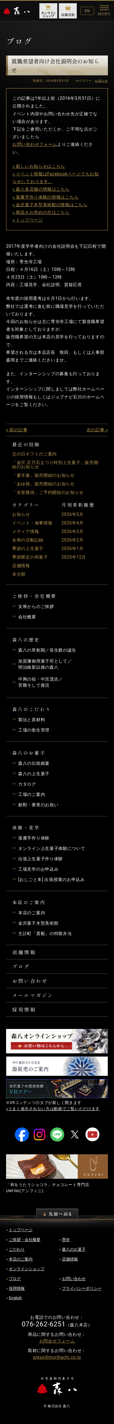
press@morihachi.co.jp (57, 1357)
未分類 (19, 574)
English (15, 1298)
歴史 (66, 1239)
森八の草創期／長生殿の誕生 (47, 650)
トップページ (21, 1230)
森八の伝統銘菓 (34, 763)
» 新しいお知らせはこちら (38, 166)
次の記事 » (97, 429)
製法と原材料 (31, 719)
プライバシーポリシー (82, 1288)
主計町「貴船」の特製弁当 (45, 933)
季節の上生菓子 (27, 548)
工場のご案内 (31, 794)
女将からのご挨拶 (36, 606)
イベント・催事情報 (32, 522)
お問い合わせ (30, 980)
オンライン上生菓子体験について (51, 848)
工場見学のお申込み (38, 869)
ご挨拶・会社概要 (24, 1239)
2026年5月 (72, 514)
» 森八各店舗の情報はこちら (41, 189)
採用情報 (24, 1009)
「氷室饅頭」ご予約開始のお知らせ (48, 492)
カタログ (27, 784)
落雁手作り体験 (34, 838)
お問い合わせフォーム (34, 144)
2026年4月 (72, 522)
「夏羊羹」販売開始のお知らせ (43, 475)
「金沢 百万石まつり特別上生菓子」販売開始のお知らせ (55, 464)
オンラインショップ (26, 1269)
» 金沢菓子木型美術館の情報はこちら (50, 204)
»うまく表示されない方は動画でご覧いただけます (53, 1108)
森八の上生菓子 (34, 773)
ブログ (21, 966)
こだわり (17, 1249)
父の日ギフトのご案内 (34, 453)
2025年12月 (73, 557)
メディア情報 (25, 531)
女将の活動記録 (27, 540)
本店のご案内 (31, 912)
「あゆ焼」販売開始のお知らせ (43, 483)
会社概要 (27, 616)
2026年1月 (72, 548)
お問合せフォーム (57, 1341)
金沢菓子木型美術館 (38, 923)
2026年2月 (72, 540)
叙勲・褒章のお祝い (38, 804)
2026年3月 (72, 531)
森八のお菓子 (74, 1249)
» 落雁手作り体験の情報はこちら (45, 197)
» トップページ (27, 220)
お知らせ (21, 514)
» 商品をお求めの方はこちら (41, 212)
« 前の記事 (16, 429)
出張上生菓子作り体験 (40, 858)
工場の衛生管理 (34, 730)
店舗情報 (21, 565)
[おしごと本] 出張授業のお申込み (51, 879)
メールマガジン (33, 995)
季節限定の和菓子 (30, 557)
